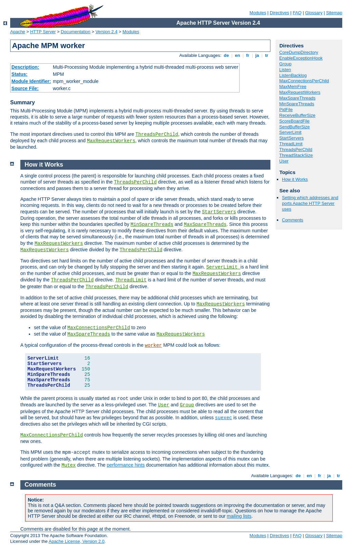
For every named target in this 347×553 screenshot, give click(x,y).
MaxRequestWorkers (111, 141)
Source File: (25, 88)
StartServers (291, 138)
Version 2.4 (107, 31)
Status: (19, 74)
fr (248, 55)
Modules (257, 12)
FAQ (297, 12)
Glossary (313, 12)
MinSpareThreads (296, 103)
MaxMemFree (292, 86)
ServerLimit (290, 132)
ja (257, 55)
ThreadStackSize (296, 155)
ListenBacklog (293, 75)
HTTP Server (43, 31)
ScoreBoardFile (294, 121)
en (237, 55)
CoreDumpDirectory (298, 52)
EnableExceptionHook (301, 58)
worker (153, 345)
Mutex (68, 465)
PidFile (286, 109)
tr (267, 55)
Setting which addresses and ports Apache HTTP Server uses (310, 203)
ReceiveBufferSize (297, 115)
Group (285, 63)
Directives (279, 12)
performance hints (126, 465)
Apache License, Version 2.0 (76, 541)
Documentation (75, 31)
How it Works (295, 179)
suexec (223, 418)
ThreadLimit (291, 143)
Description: (25, 67)
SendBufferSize (294, 126)
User (283, 161)
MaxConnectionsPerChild (304, 80)
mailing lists (239, 516)
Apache (17, 31)
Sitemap (334, 12)
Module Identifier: (31, 81)
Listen (285, 69)
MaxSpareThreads (297, 98)
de (226, 55)
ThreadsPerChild (157, 134)
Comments (292, 219)
